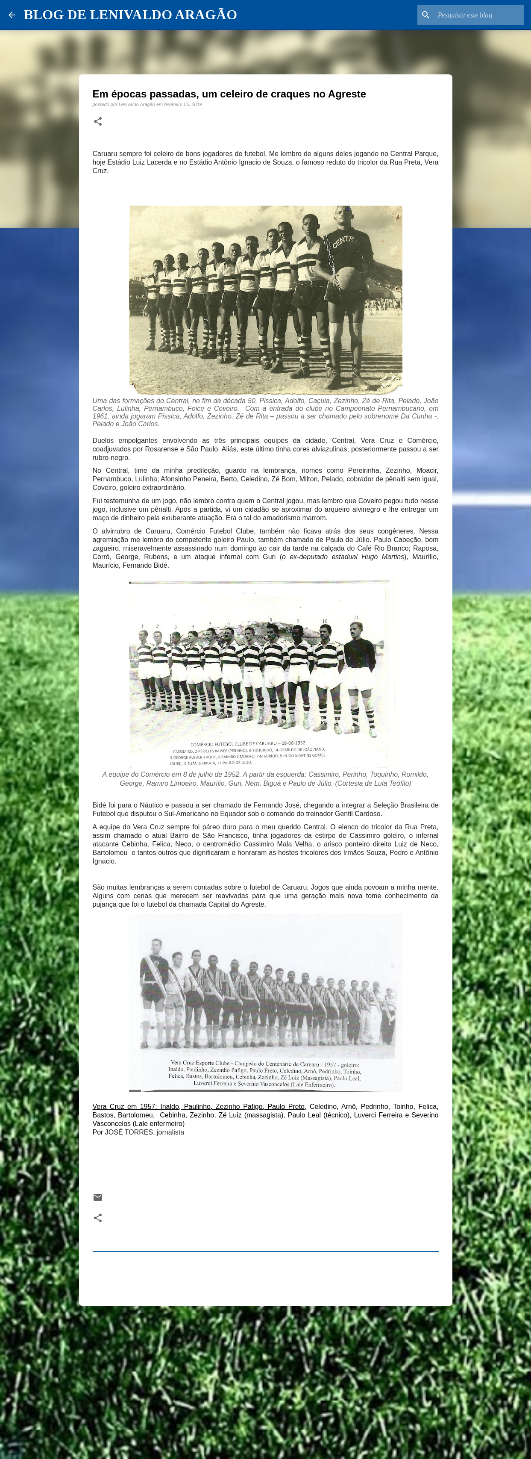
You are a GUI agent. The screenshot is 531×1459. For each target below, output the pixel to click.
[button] (98, 121)
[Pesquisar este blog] (479, 15)
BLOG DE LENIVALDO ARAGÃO (130, 14)
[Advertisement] (266, 1378)
